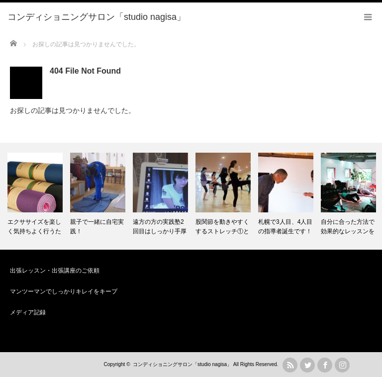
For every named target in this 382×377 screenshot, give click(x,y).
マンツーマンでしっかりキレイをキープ (63, 291)
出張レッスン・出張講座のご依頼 (54, 270)
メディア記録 (28, 312)
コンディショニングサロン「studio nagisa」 (182, 364)
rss (290, 365)
